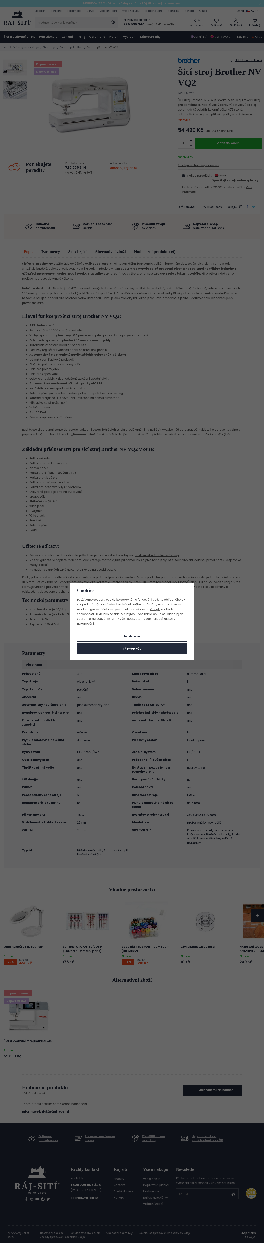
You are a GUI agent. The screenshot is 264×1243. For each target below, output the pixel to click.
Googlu (155, 609)
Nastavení (132, 636)
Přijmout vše (132, 649)
